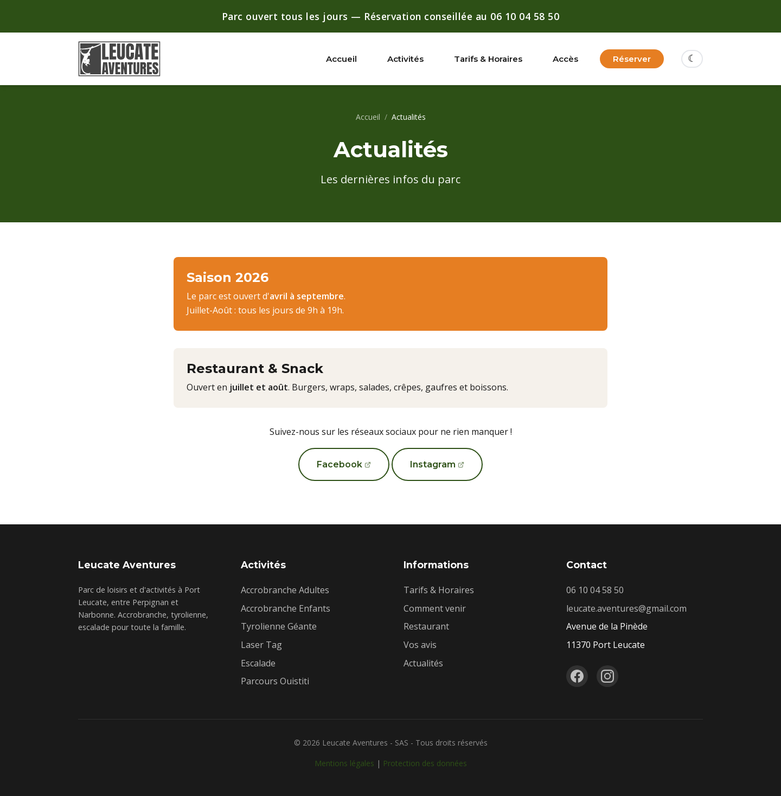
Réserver (632, 59)
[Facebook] (577, 676)
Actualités (423, 663)
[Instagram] (607, 676)
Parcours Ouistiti (275, 681)
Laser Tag (261, 645)
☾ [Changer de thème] (692, 58)
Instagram (433, 464)
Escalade (258, 663)
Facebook (339, 464)
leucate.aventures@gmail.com (626, 608)
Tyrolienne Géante (279, 626)
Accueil (341, 59)
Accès (565, 59)
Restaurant (426, 626)
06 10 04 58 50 (595, 590)
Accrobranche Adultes (285, 590)
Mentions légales (344, 763)
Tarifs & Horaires (488, 59)
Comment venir (435, 608)
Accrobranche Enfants (285, 608)
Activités (405, 59)
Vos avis (420, 645)
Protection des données (425, 763)
